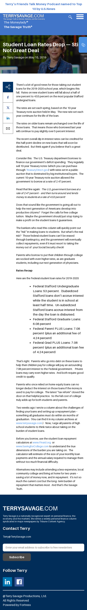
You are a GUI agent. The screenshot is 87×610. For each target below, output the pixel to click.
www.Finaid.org (42, 442)
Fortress (25, 605)
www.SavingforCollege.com (32, 446)
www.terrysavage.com (29, 423)
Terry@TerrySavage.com (17, 536)
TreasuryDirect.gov (37, 169)
